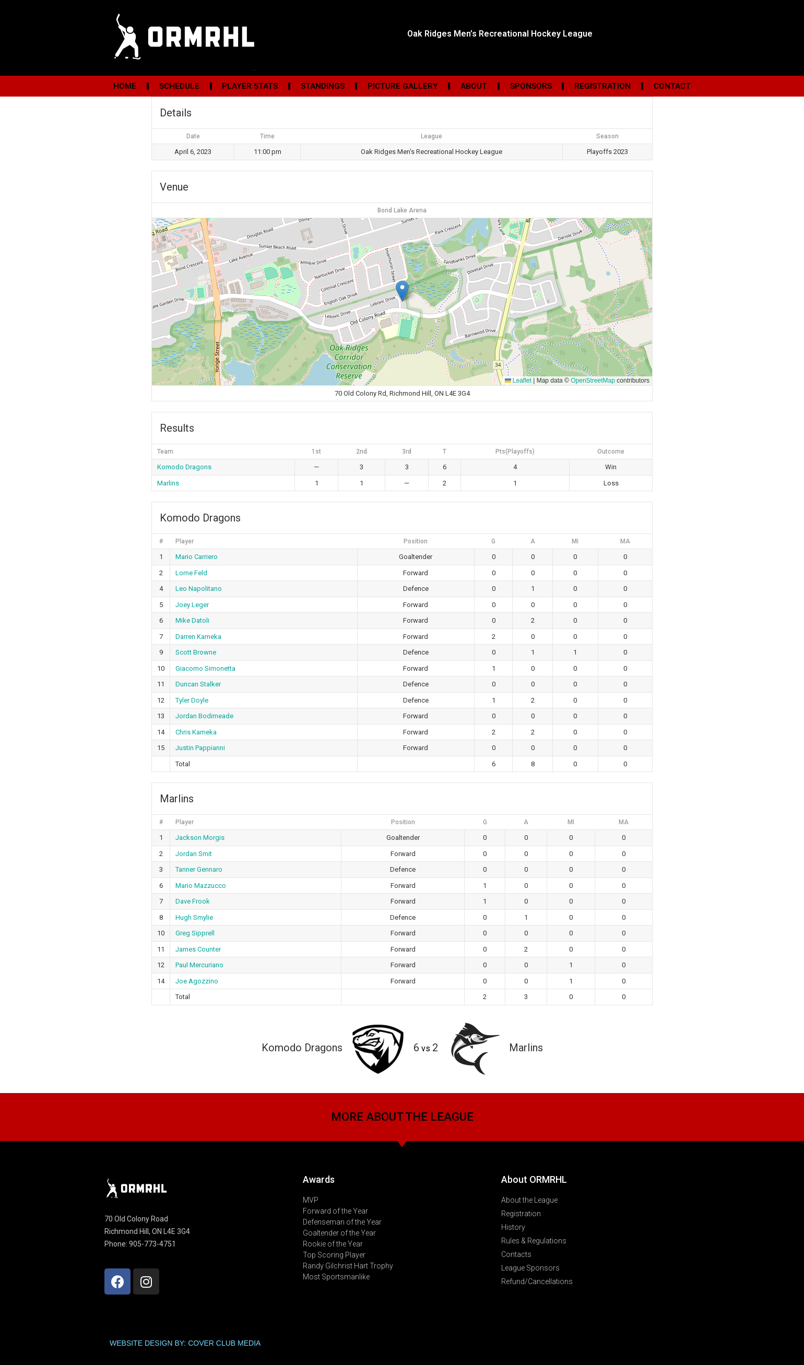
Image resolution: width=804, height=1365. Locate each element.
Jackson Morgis (199, 837)
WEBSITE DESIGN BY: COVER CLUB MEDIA (185, 1343)
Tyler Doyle (191, 700)
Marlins (168, 483)
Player (184, 541)
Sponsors (531, 86)
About (473, 86)
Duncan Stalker (198, 684)
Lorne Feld (191, 573)
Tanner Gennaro (198, 869)
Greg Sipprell (195, 933)
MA (625, 541)
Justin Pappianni (200, 748)
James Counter (198, 949)
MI (575, 541)
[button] (402, 291)
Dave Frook (192, 901)
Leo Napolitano (198, 588)
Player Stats (250, 86)
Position (416, 541)
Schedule (179, 86)
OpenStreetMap (593, 380)
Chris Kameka (196, 732)
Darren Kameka (198, 636)
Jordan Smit (193, 854)
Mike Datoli (192, 620)
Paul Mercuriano (199, 965)
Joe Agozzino (196, 981)
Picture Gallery (403, 86)
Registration (602, 86)
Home (124, 86)
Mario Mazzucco (200, 885)
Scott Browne (195, 652)
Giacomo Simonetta (205, 668)
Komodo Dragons (184, 467)
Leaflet (518, 380)
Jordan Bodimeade (204, 716)
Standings (323, 86)
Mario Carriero (196, 557)
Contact (672, 86)
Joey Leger (192, 605)
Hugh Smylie (194, 917)
